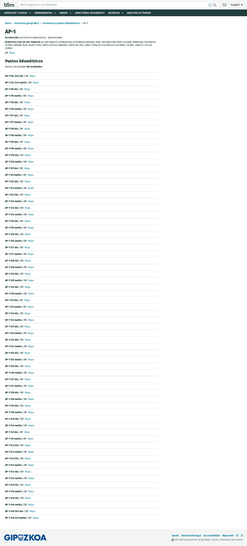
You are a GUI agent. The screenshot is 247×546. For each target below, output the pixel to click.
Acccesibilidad (212, 535)
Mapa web (227, 535)
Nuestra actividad (145, 13)
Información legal (191, 535)
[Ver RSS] (242, 535)
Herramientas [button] (45, 13)
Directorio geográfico (94, 13)
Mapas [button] (66, 13)
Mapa (12, 52)
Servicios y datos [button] (16, 13)
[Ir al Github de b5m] (237, 535)
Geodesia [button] (119, 13)
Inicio (8, 23)
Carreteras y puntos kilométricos (61, 23)
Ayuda (175, 535)
